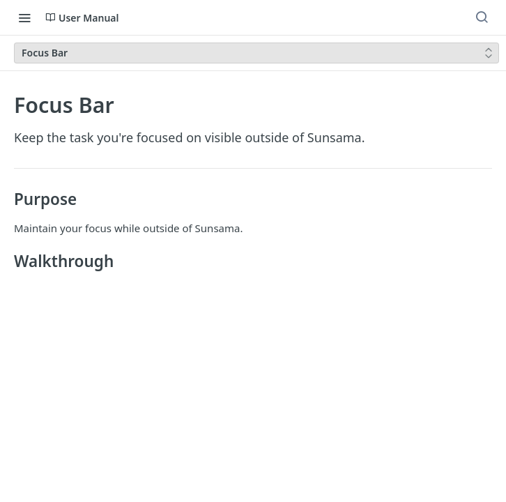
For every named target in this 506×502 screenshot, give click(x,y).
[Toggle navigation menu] (24, 17)
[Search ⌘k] (481, 17)
